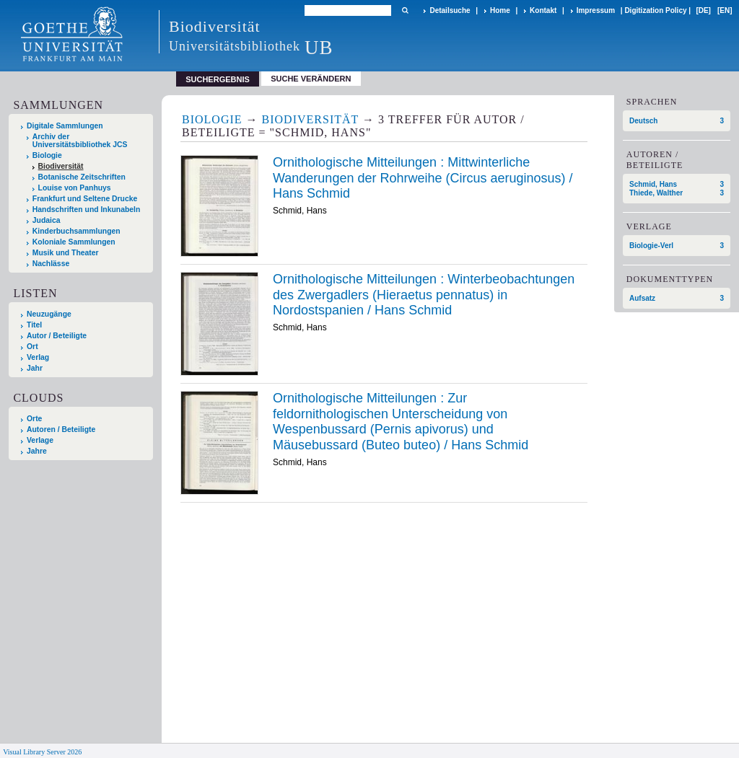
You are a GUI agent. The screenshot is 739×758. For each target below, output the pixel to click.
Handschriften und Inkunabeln (86, 209)
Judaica (46, 220)
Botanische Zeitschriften (82, 177)
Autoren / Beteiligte (61, 429)
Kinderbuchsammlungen (76, 231)
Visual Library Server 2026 (42, 752)
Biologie (47, 155)
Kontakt (543, 10)
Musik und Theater (65, 253)
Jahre (37, 451)
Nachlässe (50, 264)
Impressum (596, 10)
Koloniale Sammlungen (73, 242)
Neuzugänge (49, 314)
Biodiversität (61, 166)
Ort (32, 347)
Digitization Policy (655, 10)
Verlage (40, 440)
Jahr (35, 368)
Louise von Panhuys (74, 188)
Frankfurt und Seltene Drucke (85, 199)
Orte (34, 419)
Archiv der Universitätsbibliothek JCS (80, 141)
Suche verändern (311, 78)
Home (500, 10)
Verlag (38, 357)
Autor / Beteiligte (57, 336)
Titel (34, 325)
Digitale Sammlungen (65, 126)
